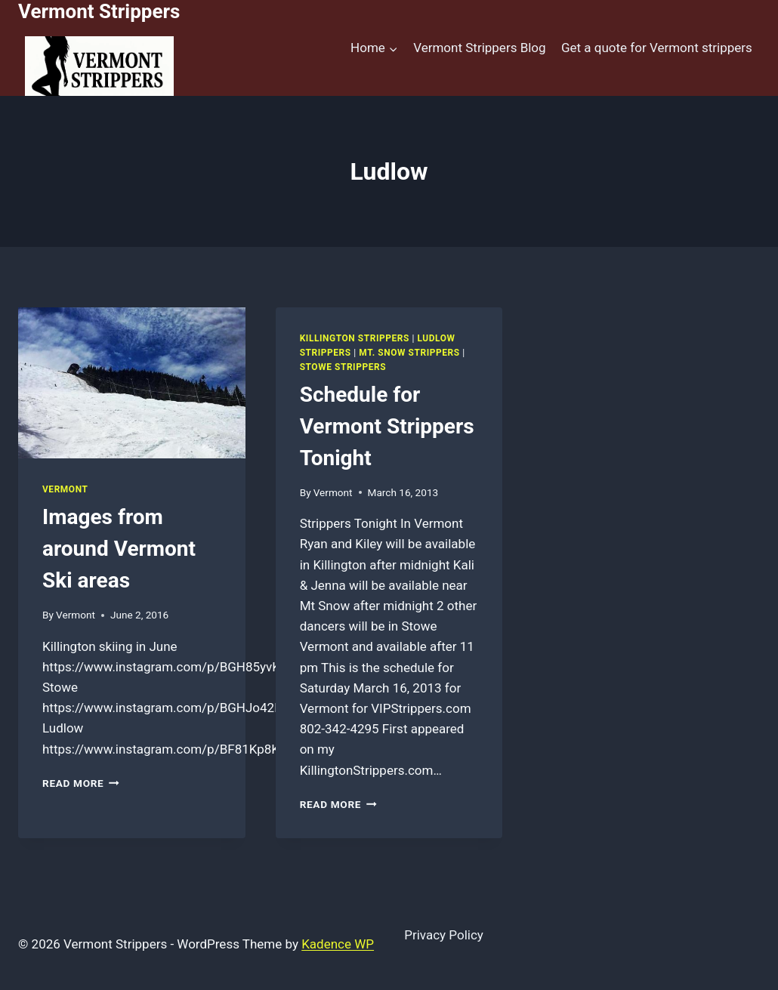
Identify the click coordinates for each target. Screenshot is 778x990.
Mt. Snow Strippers (409, 352)
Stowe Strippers (343, 367)
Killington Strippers (354, 338)
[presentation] (131, 382)
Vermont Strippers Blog (479, 47)
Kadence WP (337, 943)
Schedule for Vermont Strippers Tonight (387, 426)
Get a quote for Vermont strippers (656, 47)
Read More (80, 783)
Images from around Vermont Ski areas (119, 548)
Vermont (65, 489)
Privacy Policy (443, 934)
